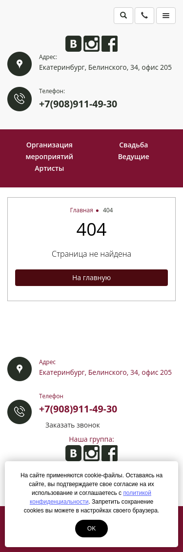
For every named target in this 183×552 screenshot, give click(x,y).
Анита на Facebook (110, 44)
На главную (91, 277)
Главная (81, 210)
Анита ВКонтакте (73, 44)
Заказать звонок (72, 424)
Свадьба (133, 144)
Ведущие (133, 156)
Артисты (49, 168)
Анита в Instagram (91, 44)
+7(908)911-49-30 (78, 103)
